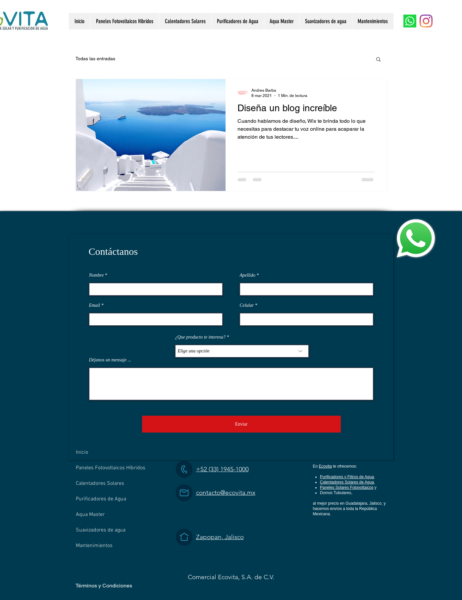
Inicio (82, 452)
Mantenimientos (94, 545)
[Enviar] (241, 424)
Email (94, 305)
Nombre (96, 275)
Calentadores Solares (100, 483)
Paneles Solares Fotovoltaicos (346, 487)
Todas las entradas (95, 58)
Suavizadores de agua (101, 530)
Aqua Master (90, 514)
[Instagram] (426, 21)
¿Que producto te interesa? (200, 337)
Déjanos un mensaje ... (110, 360)
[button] (378, 59)
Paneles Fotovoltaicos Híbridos (110, 468)
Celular (247, 305)
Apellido (247, 275)
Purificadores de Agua (101, 499)
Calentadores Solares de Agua (347, 482)
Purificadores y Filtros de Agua (347, 477)
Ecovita (325, 466)
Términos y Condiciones (104, 585)
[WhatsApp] (409, 21)
